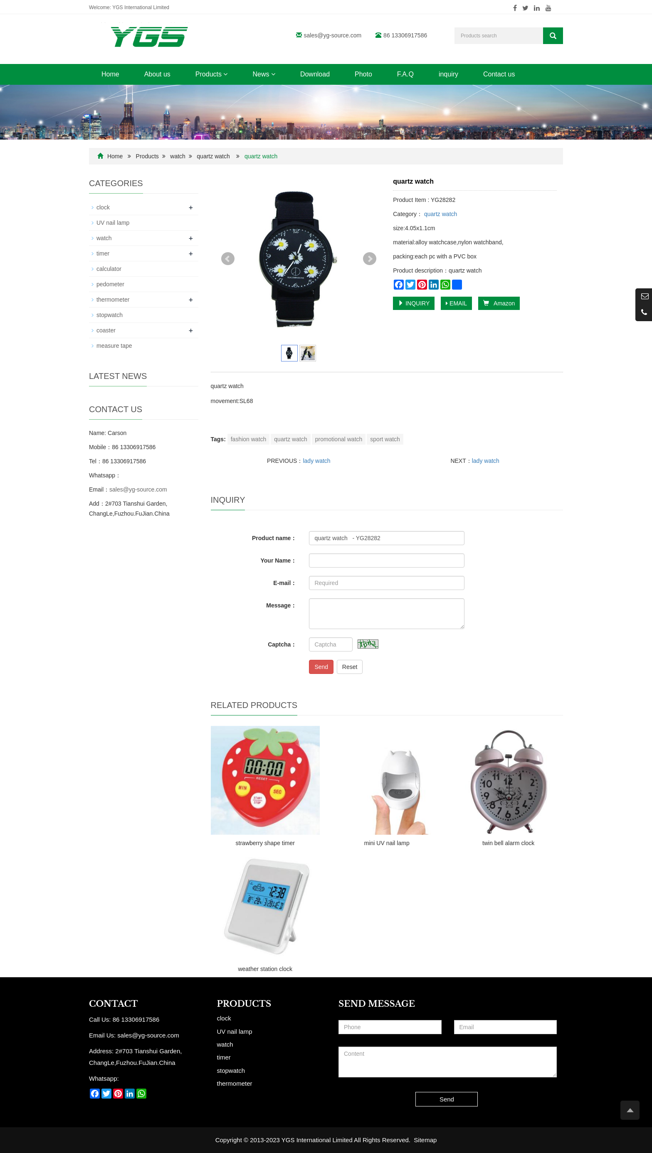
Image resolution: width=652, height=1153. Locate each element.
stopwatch (109, 315)
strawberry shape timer (265, 843)
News (263, 74)
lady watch (316, 460)
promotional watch (339, 439)
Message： (281, 605)
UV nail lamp (112, 222)
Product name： (274, 538)
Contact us (499, 74)
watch (177, 156)
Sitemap (425, 1139)
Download (315, 74)
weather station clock (265, 969)
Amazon (499, 303)
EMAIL (456, 303)
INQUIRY (414, 303)
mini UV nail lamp (387, 843)
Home (110, 74)
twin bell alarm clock (508, 843)
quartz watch (213, 156)
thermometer (112, 299)
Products (211, 74)
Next (369, 259)
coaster (106, 330)
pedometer (110, 284)
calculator (108, 269)
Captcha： (282, 644)
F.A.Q (405, 74)
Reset (350, 667)
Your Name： (279, 560)
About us (157, 74)
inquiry (448, 74)
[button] (225, 74)
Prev (228, 259)
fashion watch (249, 439)
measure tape (114, 345)
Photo (363, 74)
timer (102, 253)
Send (321, 667)
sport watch (385, 439)
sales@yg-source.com (333, 35)
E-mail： (284, 583)
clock (103, 207)
